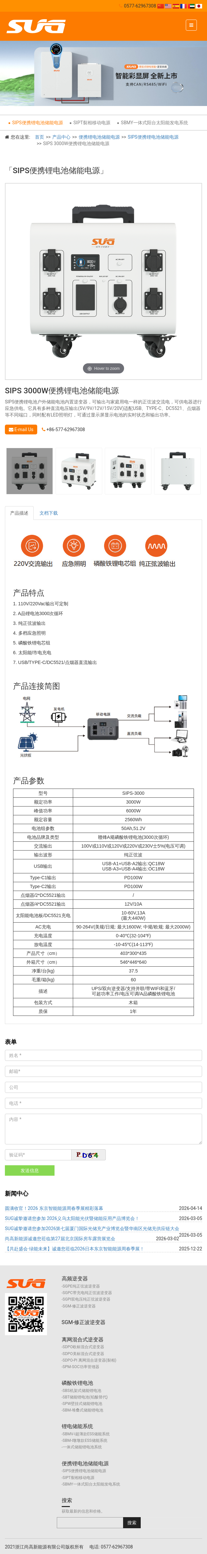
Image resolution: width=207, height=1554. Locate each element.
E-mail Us (21, 429)
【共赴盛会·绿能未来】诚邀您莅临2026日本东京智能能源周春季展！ (74, 1248)
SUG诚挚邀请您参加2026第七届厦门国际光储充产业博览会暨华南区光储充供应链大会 (92, 1228)
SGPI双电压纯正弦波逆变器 (86, 1299)
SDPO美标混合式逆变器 (83, 1353)
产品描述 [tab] (19, 513)
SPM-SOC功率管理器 (81, 1367)
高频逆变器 (75, 1278)
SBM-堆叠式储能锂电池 (83, 1410)
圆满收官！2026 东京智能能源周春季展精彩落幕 (54, 1208)
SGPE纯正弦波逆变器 (81, 1286)
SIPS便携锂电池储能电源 (37, 122)
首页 (39, 137)
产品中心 (61, 137)
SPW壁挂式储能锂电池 (82, 1403)
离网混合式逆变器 (83, 1339)
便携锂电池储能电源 (99, 137)
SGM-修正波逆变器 (79, 1306)
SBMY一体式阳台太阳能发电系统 (154, 122)
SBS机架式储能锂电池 (82, 1390)
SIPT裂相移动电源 (91, 122)
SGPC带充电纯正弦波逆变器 (87, 1292)
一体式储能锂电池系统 (82, 1447)
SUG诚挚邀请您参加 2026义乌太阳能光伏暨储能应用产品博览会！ (72, 1218)
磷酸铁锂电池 (77, 1383)
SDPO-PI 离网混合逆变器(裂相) (89, 1360)
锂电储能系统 (77, 1426)
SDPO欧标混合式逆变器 (83, 1347)
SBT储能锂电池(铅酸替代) (85, 1397)
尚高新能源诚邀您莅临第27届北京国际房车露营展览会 (60, 1238)
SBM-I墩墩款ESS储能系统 (85, 1440)
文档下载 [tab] (49, 513)
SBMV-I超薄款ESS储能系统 (86, 1434)
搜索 (67, 1500)
